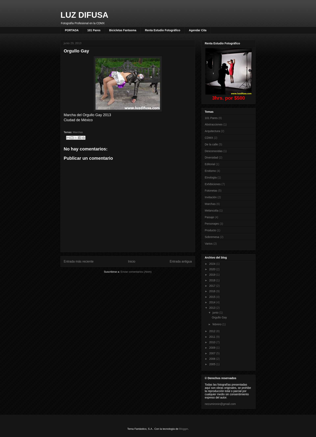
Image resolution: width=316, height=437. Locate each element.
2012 (212, 331)
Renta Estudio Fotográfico (162, 30)
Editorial (210, 164)
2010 (212, 342)
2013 (212, 307)
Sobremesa (212, 237)
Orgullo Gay (219, 317)
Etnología (211, 177)
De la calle (211, 144)
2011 (212, 336)
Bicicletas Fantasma (122, 30)
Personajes (212, 223)
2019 (212, 274)
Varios (209, 243)
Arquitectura (212, 131)
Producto (210, 230)
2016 (212, 291)
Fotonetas (211, 190)
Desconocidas (213, 151)
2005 (212, 364)
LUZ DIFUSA (84, 14)
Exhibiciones (213, 184)
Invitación (211, 197)
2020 (212, 269)
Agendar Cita (197, 30)
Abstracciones (213, 124)
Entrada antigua (181, 261)
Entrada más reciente (79, 261)
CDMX (209, 137)
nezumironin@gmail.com (220, 404)
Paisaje (209, 217)
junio (215, 312)
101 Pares (93, 30)
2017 (212, 285)
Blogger (183, 428)
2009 (212, 347)
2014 (212, 302)
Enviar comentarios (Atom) (136, 271)
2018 (212, 280)
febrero (217, 324)
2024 (212, 263)
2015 (212, 296)
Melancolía (211, 210)
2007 (212, 353)
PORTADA (72, 30)
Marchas (78, 132)
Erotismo (210, 170)
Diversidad (211, 157)
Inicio (131, 261)
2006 (212, 358)
